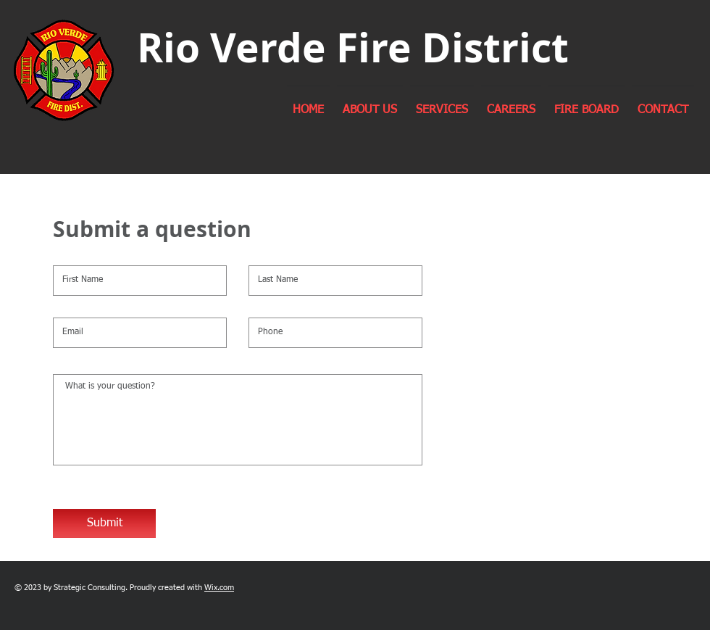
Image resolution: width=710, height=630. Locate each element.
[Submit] (104, 523)
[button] (369, 104)
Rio (168, 47)
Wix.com (219, 588)
